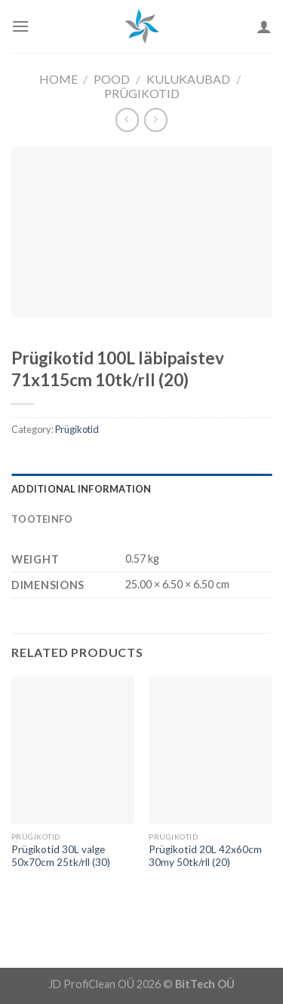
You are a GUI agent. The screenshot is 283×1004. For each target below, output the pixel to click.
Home (58, 79)
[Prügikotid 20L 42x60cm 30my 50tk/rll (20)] (210, 750)
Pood (112, 79)
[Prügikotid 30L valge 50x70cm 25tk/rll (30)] (72, 750)
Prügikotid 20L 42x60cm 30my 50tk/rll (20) (205, 856)
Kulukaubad (188, 79)
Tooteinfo (41, 519)
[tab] (141, 489)
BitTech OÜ (205, 984)
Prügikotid (142, 93)
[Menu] (20, 26)
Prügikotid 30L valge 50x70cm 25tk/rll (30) (60, 856)
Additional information (81, 489)
